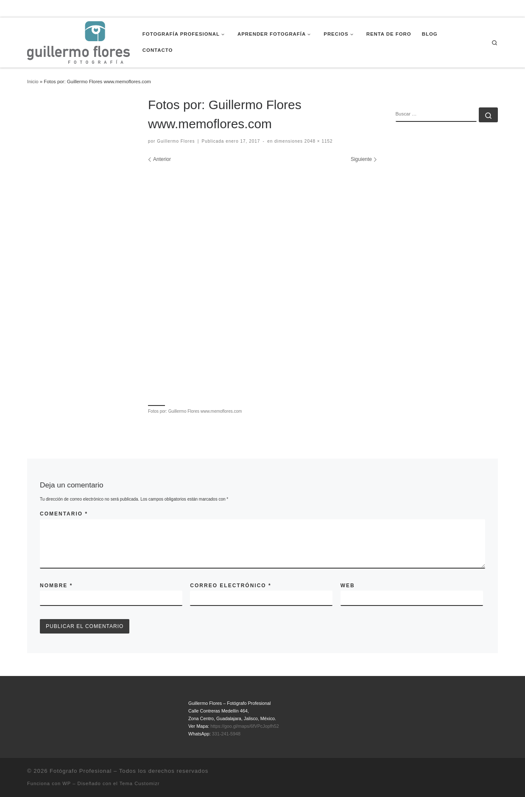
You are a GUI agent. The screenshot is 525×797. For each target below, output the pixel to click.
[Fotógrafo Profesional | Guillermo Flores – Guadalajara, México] (78, 41)
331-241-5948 (226, 733)
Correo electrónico (230, 586)
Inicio (33, 81)
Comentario (64, 514)
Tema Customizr (140, 783)
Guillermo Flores (176, 141)
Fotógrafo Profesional (81, 771)
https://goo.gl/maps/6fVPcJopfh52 (244, 726)
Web (348, 586)
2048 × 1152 (318, 141)
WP (66, 783)
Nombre (56, 586)
